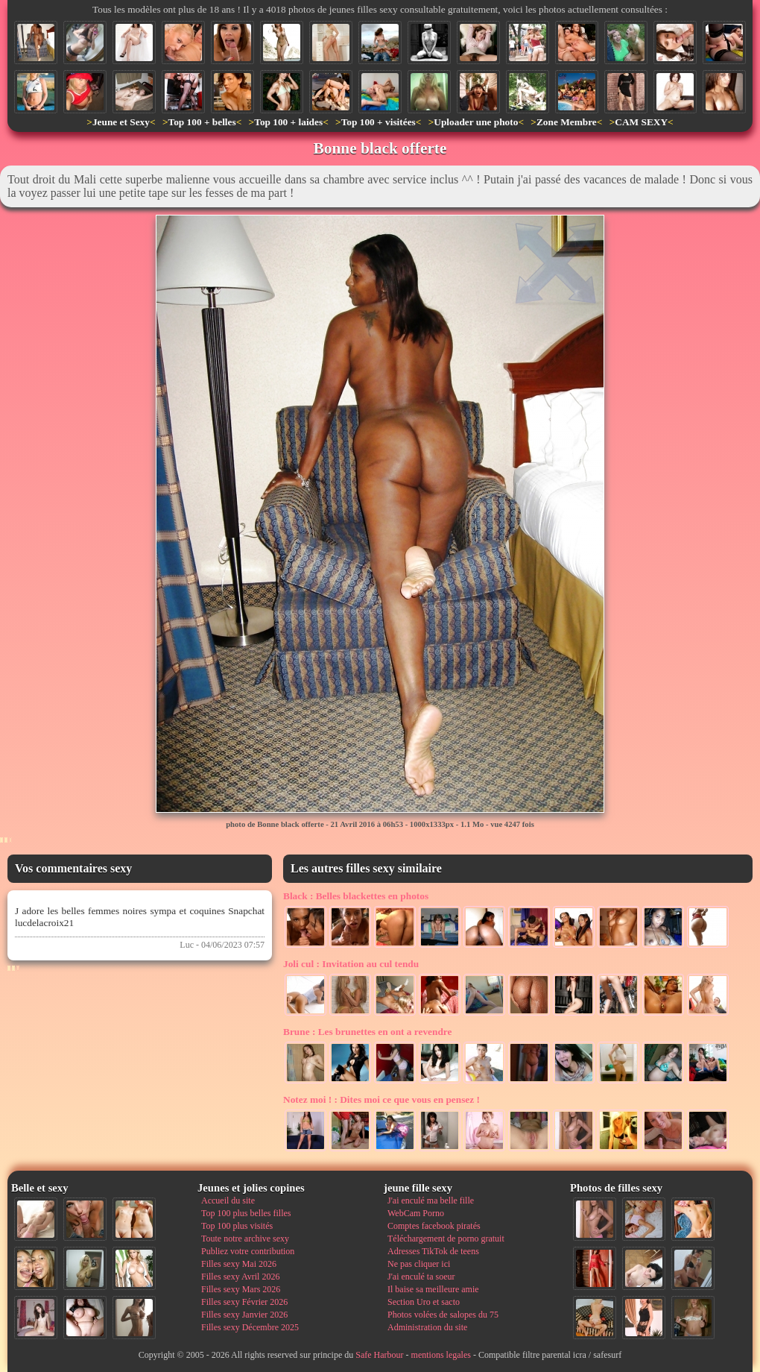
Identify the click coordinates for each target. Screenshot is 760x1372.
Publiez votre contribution (247, 1251)
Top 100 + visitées (378, 122)
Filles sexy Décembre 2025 (250, 1327)
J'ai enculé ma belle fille (430, 1200)
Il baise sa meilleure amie (433, 1289)
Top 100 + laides (288, 122)
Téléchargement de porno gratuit (445, 1238)
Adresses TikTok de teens (433, 1251)
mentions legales (441, 1355)
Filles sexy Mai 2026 (238, 1264)
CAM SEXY (641, 122)
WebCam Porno (415, 1213)
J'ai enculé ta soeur (421, 1276)
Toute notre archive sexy (245, 1238)
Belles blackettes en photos (355, 895)
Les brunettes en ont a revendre (367, 1031)
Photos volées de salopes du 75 (442, 1314)
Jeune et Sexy (121, 122)
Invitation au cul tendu (351, 963)
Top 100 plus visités (237, 1226)
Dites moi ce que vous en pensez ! (381, 1099)
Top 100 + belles (201, 122)
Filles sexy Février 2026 (244, 1302)
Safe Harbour (379, 1355)
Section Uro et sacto (423, 1302)
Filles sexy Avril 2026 (240, 1276)
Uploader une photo (476, 122)
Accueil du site (228, 1200)
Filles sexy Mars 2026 (240, 1289)
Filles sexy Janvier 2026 (244, 1314)
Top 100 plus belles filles (246, 1213)
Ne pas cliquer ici (418, 1264)
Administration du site (427, 1327)
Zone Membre (566, 122)
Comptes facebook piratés (434, 1226)
